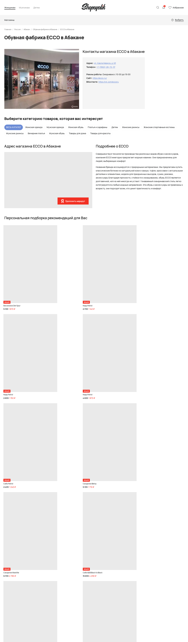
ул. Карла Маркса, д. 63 (105, 63)
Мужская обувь (57, 133)
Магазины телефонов (122, 586)
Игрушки (91, 571)
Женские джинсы (130, 127)
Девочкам (91, 559)
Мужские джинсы (15, 133)
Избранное (178, 7)
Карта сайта (10, 583)
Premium (41, 575)
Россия (17, 29)
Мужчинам (24, 7)
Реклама (155, 554)
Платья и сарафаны (97, 127)
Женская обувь (76, 127)
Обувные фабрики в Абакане (45, 29)
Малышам (91, 567)
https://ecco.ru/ (100, 78)
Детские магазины (121, 567)
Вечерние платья (36, 133)
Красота (41, 583)
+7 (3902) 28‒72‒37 (106, 67)
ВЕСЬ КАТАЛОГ (13, 127)
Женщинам (9, 7)
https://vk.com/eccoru (109, 81)
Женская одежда (33, 127)
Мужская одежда (55, 127)
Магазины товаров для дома (125, 575)
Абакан (27, 29)
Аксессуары (42, 571)
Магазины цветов (120, 597)
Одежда (40, 567)
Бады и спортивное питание (42, 597)
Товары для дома (77, 133)
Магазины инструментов (124, 590)
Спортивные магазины (123, 571)
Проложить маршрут (75, 201)
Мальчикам (92, 563)
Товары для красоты (100, 133)
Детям (36, 7)
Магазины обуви (120, 563)
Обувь (40, 559)
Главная (7, 29)
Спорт (40, 579)
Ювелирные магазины (122, 594)
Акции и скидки (44, 611)
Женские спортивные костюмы (159, 127)
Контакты (155, 558)
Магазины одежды (120, 559)
